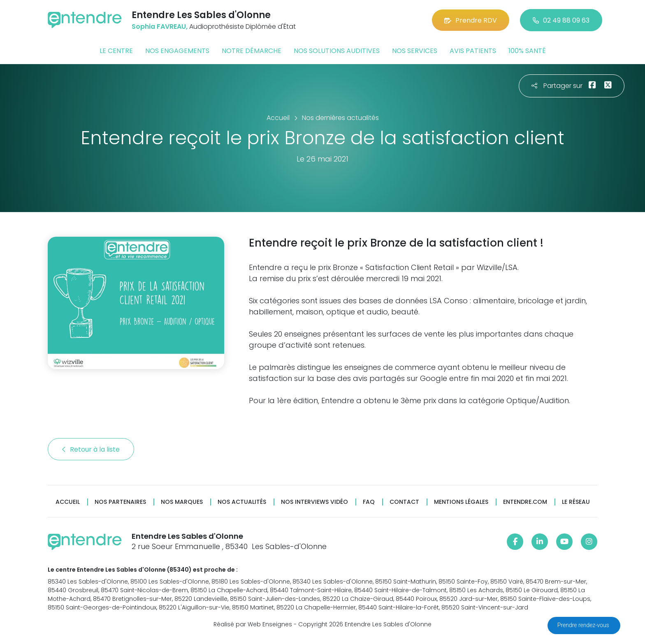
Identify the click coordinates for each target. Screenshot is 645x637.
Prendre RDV (470, 20)
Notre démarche (251, 50)
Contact (404, 502)
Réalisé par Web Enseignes (252, 624)
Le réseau (576, 502)
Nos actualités (242, 502)
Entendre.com (525, 502)
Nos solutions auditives (337, 50)
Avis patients (473, 50)
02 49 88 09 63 (561, 20)
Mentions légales (461, 502)
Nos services (414, 50)
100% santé (527, 50)
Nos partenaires (120, 502)
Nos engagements (177, 50)
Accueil (68, 502)
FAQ (369, 502)
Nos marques (182, 502)
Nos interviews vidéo (314, 502)
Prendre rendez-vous (583, 625)
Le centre (116, 50)
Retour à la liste (90, 449)
